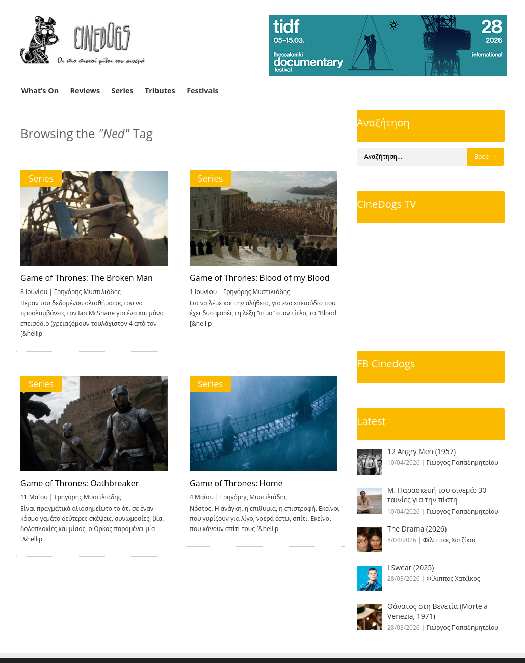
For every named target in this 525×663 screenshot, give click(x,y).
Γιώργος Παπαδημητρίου (462, 462)
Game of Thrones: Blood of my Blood (256, 277)
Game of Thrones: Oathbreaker (79, 483)
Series (123, 90)
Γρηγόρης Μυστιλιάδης (87, 291)
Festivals (203, 90)
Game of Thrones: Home (233, 483)
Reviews (85, 90)
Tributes (160, 90)
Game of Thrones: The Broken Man (86, 277)
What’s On (40, 90)
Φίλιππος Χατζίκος (450, 540)
